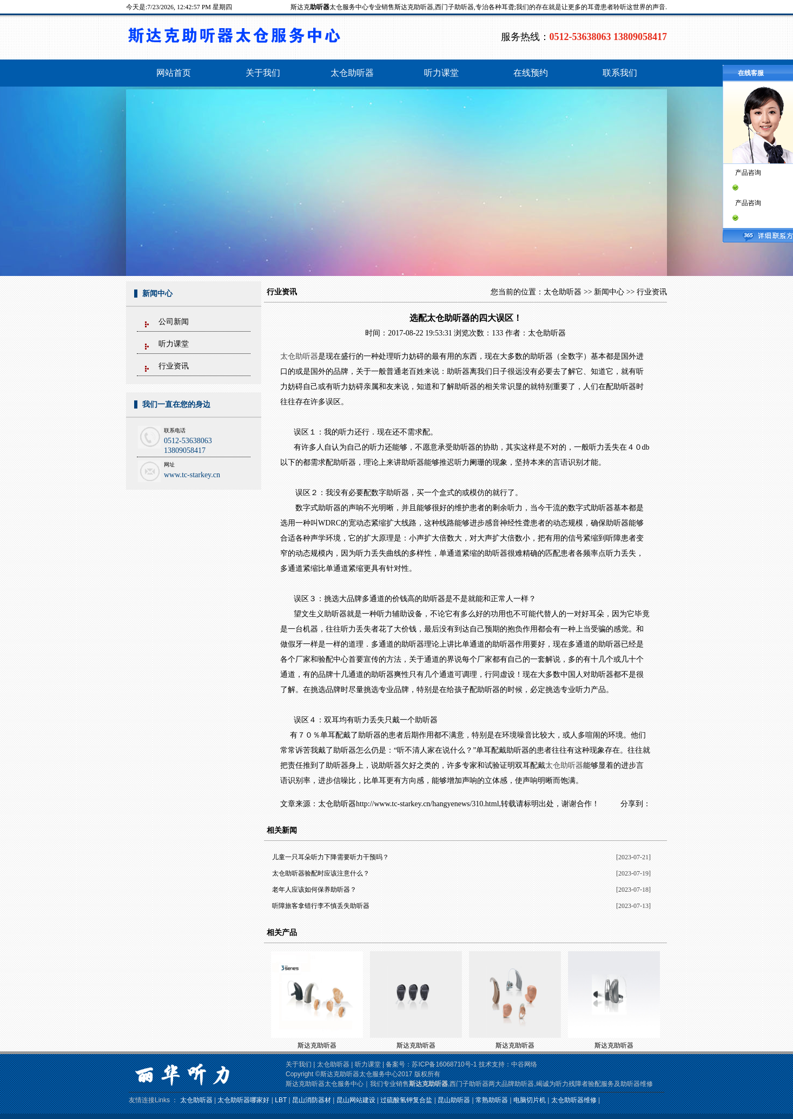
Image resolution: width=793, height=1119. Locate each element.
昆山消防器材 (311, 1100)
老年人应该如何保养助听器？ (314, 889)
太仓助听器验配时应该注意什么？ (320, 873)
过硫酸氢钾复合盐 (406, 1100)
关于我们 (299, 1064)
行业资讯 (173, 366)
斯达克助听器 (317, 1045)
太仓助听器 (562, 292)
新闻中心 (609, 292)
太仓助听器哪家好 (243, 1100)
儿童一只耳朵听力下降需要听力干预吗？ (330, 857)
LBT (281, 1100)
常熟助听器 (491, 1100)
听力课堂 (173, 344)
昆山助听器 (454, 1100)
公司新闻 (173, 322)
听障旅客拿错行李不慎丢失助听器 (320, 906)
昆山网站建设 (355, 1100)
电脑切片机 (529, 1100)
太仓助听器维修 (574, 1100)
